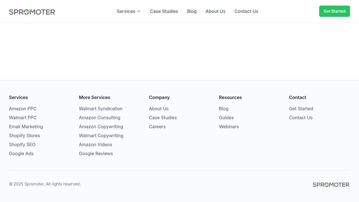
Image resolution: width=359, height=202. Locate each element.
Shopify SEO (22, 144)
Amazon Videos (95, 144)
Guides (226, 117)
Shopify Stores (24, 135)
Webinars (229, 126)
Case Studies (164, 11)
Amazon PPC (22, 108)
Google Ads (21, 153)
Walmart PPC (23, 117)
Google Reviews (96, 153)
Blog (192, 11)
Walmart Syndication (101, 108)
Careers (157, 126)
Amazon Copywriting (101, 126)
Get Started (335, 11)
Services (129, 11)
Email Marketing (26, 126)
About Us (215, 11)
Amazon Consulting (99, 117)
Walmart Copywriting (101, 135)
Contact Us (246, 11)
